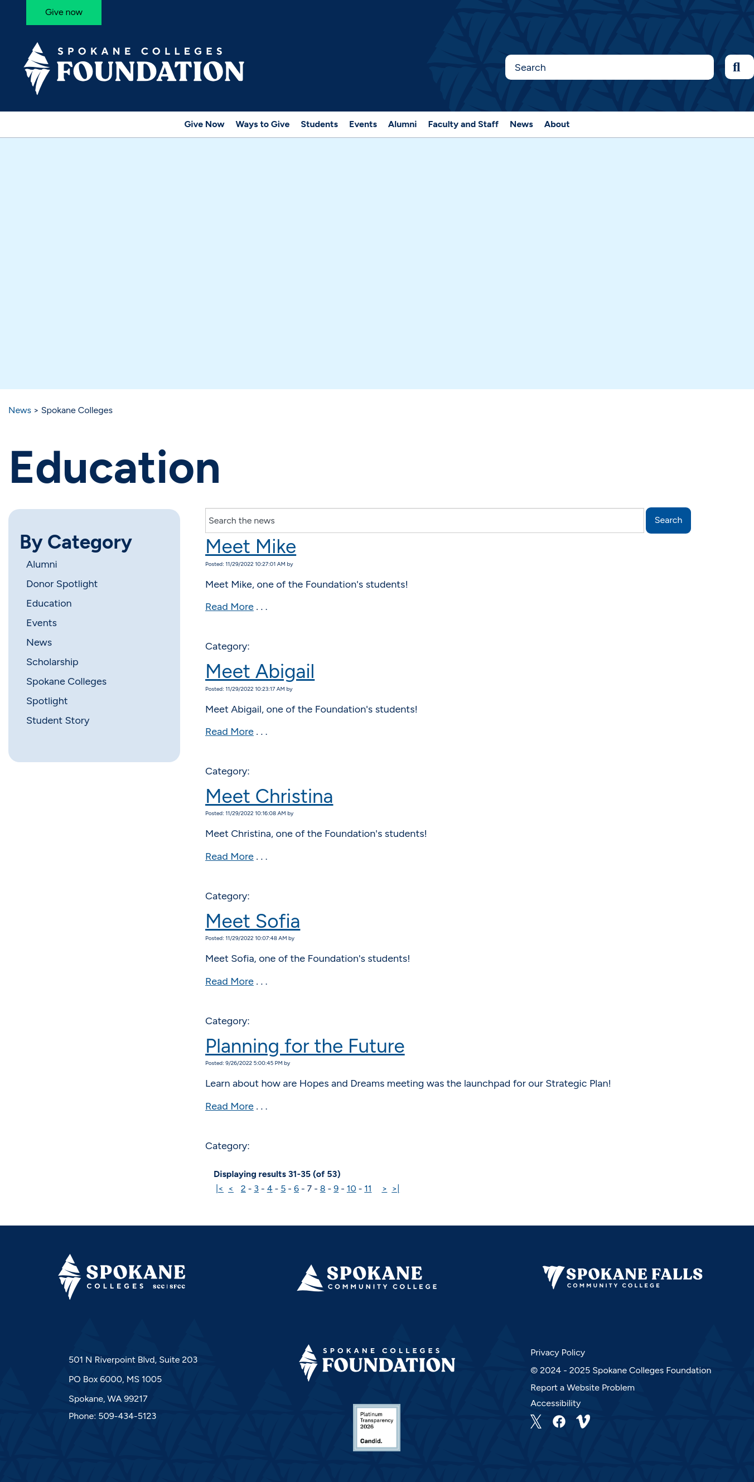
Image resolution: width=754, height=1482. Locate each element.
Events (363, 124)
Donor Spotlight (62, 584)
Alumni (402, 124)
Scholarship (52, 662)
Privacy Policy (557, 1352)
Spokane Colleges (66, 681)
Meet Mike (250, 546)
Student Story (57, 720)
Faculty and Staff (463, 124)
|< (220, 1188)
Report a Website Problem (582, 1387)
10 (351, 1188)
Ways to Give (263, 124)
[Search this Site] (609, 67)
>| (395, 1188)
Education (49, 603)
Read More (229, 606)
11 (367, 1188)
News (521, 124)
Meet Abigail (260, 671)
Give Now (204, 124)
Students (319, 124)
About (557, 124)
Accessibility (555, 1403)
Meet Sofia (252, 921)
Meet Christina (269, 796)
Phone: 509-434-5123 (112, 1416)
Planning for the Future (305, 1046)
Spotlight (46, 701)
